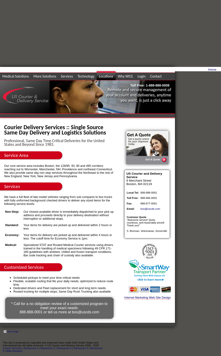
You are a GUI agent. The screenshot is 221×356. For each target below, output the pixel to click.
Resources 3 (64, 348)
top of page (11, 331)
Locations (106, 76)
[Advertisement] (177, 34)
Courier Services (12, 348)
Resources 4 (81, 348)
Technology (86, 76)
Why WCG (125, 76)
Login (141, 76)
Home (212, 69)
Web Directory (14, 351)
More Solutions (44, 76)
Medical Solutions (15, 76)
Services (67, 76)
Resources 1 (31, 348)
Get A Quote (156, 160)
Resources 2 (48, 348)
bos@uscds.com (85, 312)
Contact (156, 76)
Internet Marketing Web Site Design (147, 297)
